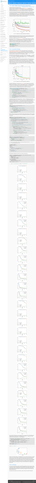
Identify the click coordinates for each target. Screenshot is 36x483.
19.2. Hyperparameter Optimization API (3, 46)
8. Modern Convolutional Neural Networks (3, 20)
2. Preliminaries (2, 9)
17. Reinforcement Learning (3, 38)
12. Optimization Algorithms (2, 29)
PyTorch (10, 3)
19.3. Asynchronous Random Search (4, 48)
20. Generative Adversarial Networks (3, 54)
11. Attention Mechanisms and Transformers (3, 26)
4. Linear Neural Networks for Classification (3, 13)
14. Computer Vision (2, 32)
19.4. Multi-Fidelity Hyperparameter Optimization (4, 50)
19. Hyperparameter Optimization (2, 41)
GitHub (29, 3)
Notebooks (20, 3)
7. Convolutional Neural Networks (3, 18)
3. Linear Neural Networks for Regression (3, 11)
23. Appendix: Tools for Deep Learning (3, 60)
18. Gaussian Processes (3, 39)
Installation (2, 5)
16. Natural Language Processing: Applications (3, 36)
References (1, 61)
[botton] (15, 481)
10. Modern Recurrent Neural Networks (2, 24)
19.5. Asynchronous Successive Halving (4, 52)
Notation (2, 6)
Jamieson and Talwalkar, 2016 (13, 51)
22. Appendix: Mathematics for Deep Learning (3, 58)
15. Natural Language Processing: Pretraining (3, 34)
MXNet (15, 3)
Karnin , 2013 (19, 51)
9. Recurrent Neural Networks (2, 22)
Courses (24, 3)
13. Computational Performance (2, 31)
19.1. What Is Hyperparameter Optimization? (4, 43)
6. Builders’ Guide (2, 16)
